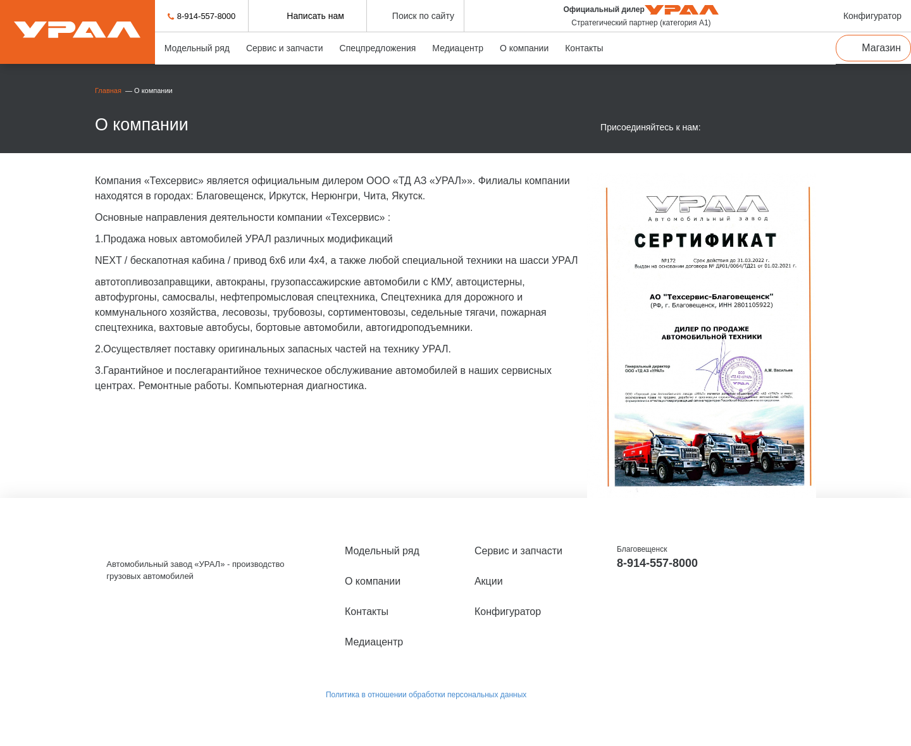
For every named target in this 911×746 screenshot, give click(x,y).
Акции (488, 581)
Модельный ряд (197, 48)
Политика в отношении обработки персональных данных (426, 694)
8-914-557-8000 (206, 16)
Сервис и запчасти (284, 48)
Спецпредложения (378, 48)
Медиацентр (457, 48)
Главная (109, 90)
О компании (524, 48)
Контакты (584, 48)
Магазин (881, 47)
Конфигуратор (507, 611)
